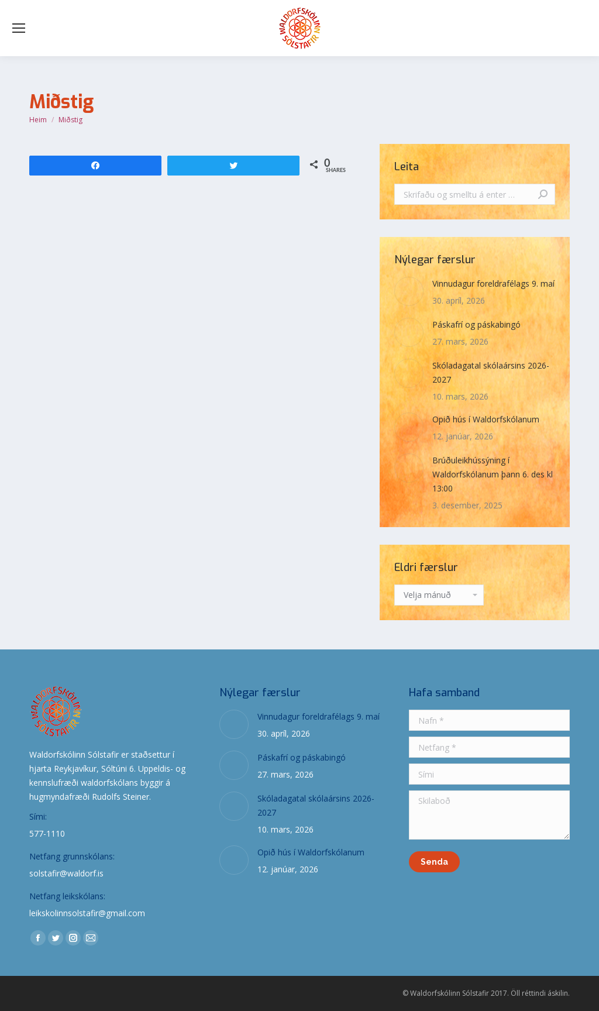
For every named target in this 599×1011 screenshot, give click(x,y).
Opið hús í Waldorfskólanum (485, 419)
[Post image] (409, 291)
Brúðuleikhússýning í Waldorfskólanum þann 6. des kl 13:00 (492, 474)
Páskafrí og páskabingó (476, 324)
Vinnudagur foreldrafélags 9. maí (493, 283)
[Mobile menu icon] (19, 28)
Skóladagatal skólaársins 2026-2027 (490, 372)
